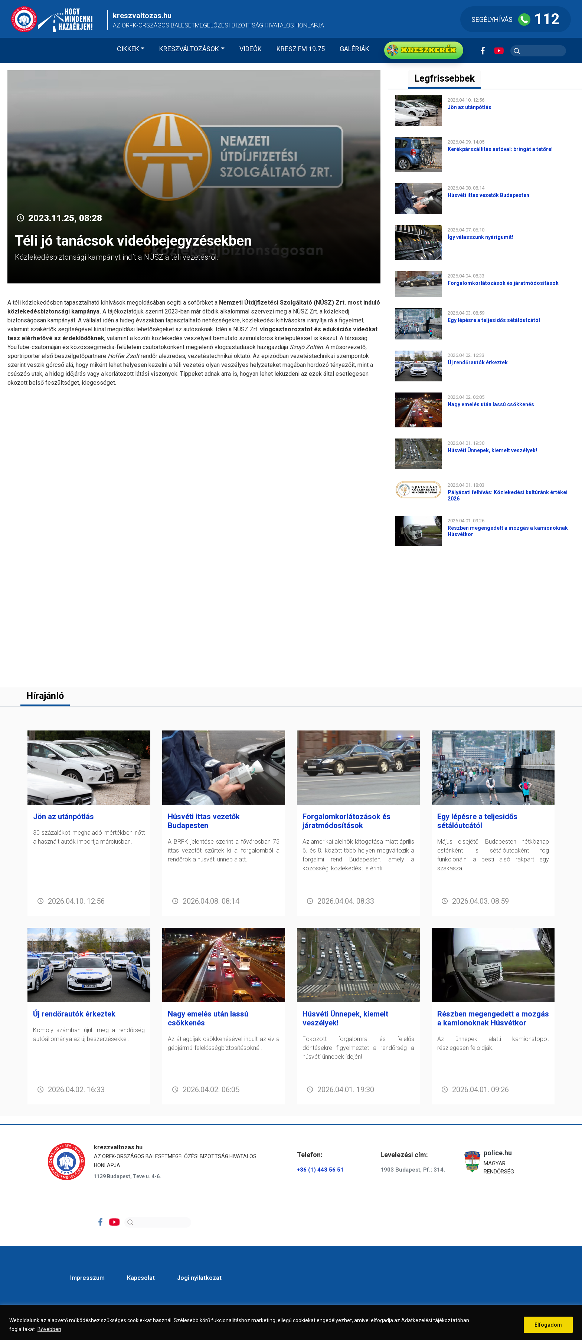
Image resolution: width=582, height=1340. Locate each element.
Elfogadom (548, 1325)
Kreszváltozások (189, 49)
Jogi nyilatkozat (199, 1277)
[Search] (157, 1222)
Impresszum (87, 1277)
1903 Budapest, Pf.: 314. (412, 1169)
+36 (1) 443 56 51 (320, 1169)
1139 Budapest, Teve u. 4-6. (127, 1176)
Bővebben (49, 1329)
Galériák (354, 49)
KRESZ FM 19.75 (301, 49)
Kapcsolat (141, 1277)
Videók (250, 49)
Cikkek (128, 49)
